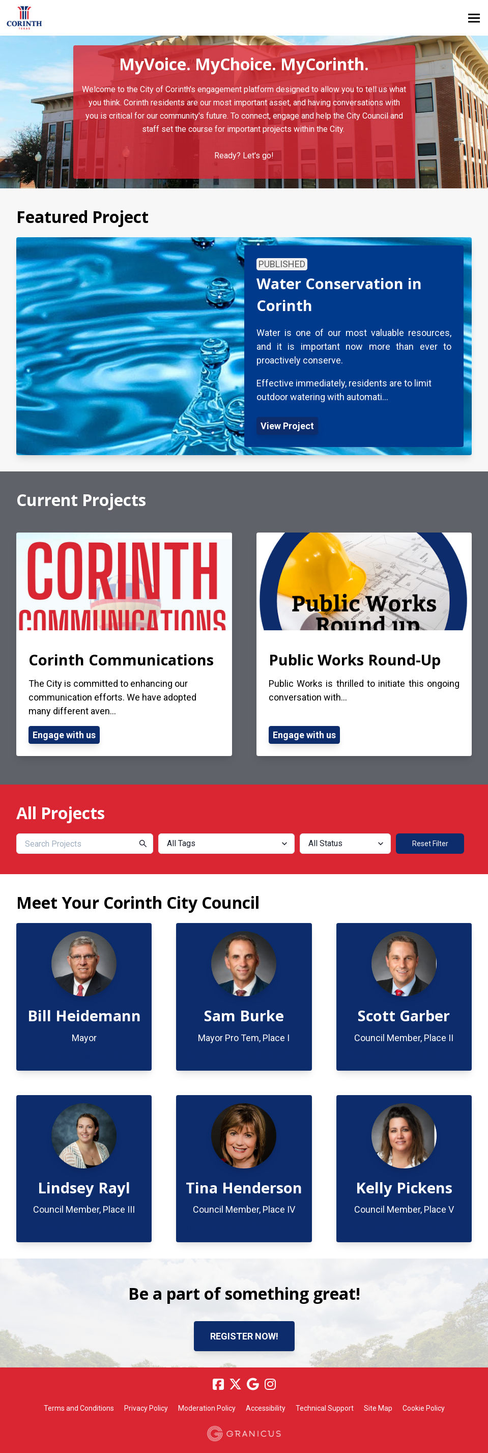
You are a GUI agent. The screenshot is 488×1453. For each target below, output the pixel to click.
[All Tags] (226, 843)
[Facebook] (218, 1384)
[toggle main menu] (474, 18)
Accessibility (265, 1408)
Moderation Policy (207, 1408)
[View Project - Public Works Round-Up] (364, 645)
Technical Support (325, 1408)
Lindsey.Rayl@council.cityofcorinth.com (105, 1227)
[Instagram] (270, 1384)
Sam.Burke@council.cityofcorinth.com (262, 1055)
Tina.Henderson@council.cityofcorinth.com (272, 1227)
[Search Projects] (84, 843)
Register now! (244, 1336)
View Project (287, 426)
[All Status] (345, 843)
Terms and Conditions (79, 1408)
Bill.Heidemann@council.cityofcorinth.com (110, 1055)
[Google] (253, 1384)
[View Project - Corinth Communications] (124, 645)
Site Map (378, 1408)
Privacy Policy (146, 1408)
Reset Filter (430, 844)
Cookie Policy (424, 1408)
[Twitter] (235, 1384)
